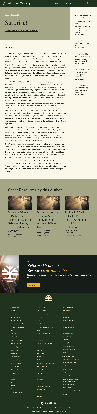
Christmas (78, 26)
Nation (84, 61)
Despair (39, 235)
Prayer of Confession (68, 349)
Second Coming (85, 43)
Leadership (39, 350)
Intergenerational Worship (44, 343)
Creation (39, 317)
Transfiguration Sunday (17, 327)
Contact (69, 3)
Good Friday (14, 347)
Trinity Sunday (14, 366)
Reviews (39, 396)
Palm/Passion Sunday (17, 340)
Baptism (77, 59)
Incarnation (86, 26)
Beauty (12, 385)
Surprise (33, 30)
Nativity (24, 30)
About (57, 3)
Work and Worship (68, 320)
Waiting (77, 45)
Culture (84, 59)
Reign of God (47, 235)
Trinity (64, 314)
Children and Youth (16, 392)
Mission (38, 360)
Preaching (84, 90)
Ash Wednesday (15, 333)
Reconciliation (40, 389)
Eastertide (13, 353)
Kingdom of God (12, 30)
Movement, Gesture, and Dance (46, 363)
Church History (41, 307)
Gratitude (79, 235)
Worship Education (68, 327)
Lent (11, 330)
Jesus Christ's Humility (81, 30)
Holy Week (13, 337)
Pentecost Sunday (15, 360)
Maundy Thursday (15, 343)
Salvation (11, 238)
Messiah (83, 74)
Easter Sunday (14, 350)
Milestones (39, 357)
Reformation (40, 393)
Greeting (65, 339)
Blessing (13, 389)
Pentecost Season (15, 363)
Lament (64, 353)
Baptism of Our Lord (16, 324)
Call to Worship (67, 336)
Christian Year (14, 395)
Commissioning (41, 310)
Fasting (38, 330)
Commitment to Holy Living (70, 359)
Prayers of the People (69, 384)
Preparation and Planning (44, 383)
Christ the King (14, 373)
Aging (12, 382)
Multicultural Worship (42, 366)
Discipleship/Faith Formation (45, 327)
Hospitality (39, 340)
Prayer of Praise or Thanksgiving (72, 391)
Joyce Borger (12, 47)
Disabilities (39, 324)
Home (7, 14)
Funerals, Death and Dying (44, 333)
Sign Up (33, 285)
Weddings (65, 317)
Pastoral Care (40, 376)
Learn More (81, 35)
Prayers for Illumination (69, 362)
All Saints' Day (14, 370)
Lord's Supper (66, 387)
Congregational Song (42, 314)
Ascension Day (15, 357)
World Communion (68, 324)
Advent (77, 43)
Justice (38, 347)
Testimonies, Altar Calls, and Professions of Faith (71, 380)
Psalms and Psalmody (43, 386)
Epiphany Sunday (15, 317)
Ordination (39, 373)
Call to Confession (68, 346)
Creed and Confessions (69, 376)
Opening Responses (68, 343)
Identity (77, 61)
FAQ (79, 3)
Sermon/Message (67, 369)
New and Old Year (41, 370)
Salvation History (80, 92)
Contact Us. (63, 411)
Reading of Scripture (68, 366)
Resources (15, 14)
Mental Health (40, 353)
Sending (64, 394)
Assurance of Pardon (68, 356)
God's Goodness (70, 235)
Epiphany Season (15, 320)
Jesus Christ (78, 28)
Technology (66, 310)
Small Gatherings (67, 307)
